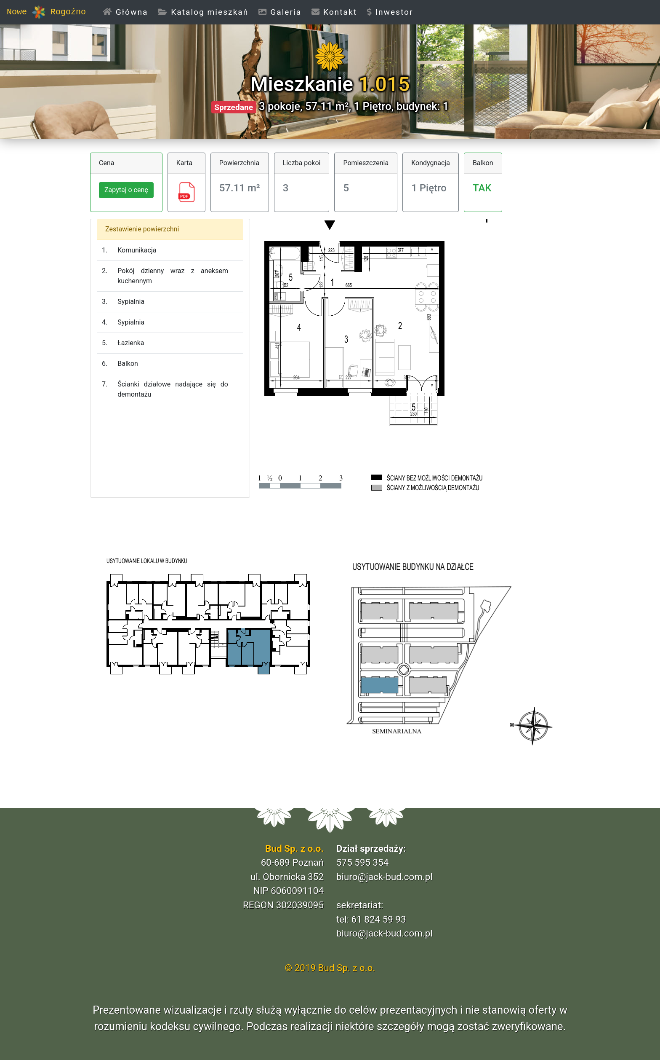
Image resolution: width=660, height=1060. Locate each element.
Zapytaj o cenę (126, 190)
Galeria (279, 12)
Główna (128, 11)
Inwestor (390, 12)
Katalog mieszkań (203, 12)
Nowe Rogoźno (46, 12)
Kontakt (334, 12)
